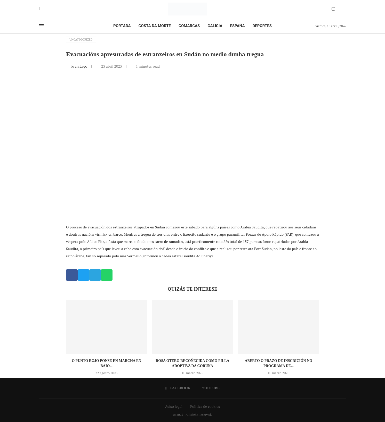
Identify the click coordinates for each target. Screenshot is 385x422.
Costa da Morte (155, 25)
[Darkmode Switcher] (333, 9)
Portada (122, 25)
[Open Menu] (41, 25)
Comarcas (189, 25)
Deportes (262, 25)
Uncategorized (81, 39)
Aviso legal (173, 406)
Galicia (214, 25)
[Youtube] (43, 9)
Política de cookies (205, 406)
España (237, 25)
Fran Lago (79, 66)
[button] (72, 275)
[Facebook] (40, 9)
